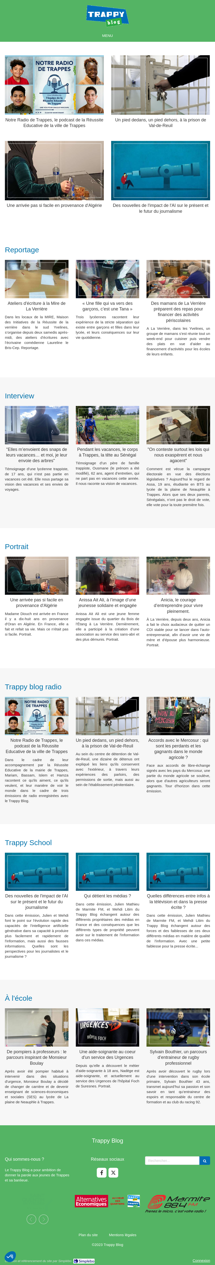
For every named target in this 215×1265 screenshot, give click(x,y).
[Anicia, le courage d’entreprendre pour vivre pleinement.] (178, 576)
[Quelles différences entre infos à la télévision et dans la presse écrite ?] (178, 872)
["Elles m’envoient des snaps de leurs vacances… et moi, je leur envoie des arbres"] (36, 425)
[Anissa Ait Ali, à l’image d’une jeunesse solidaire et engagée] (107, 576)
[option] (37, 1207)
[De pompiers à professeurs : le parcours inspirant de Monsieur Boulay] (36, 1027)
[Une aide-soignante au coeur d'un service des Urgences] (107, 1027)
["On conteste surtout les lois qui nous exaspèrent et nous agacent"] (178, 425)
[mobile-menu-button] (107, 35)
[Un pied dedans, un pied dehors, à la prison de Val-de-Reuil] (160, 85)
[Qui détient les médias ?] (107, 872)
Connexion (201, 1260)
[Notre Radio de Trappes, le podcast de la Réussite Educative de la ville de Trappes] (54, 85)
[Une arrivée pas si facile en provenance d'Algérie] (54, 171)
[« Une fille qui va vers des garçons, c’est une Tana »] (107, 279)
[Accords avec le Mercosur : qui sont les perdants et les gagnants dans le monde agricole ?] (178, 716)
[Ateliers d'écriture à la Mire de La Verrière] (36, 279)
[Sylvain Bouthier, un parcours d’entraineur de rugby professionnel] (178, 1027)
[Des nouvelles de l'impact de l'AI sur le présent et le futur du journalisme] (160, 171)
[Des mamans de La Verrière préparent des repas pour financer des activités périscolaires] (178, 279)
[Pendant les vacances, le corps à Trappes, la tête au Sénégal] (107, 425)
